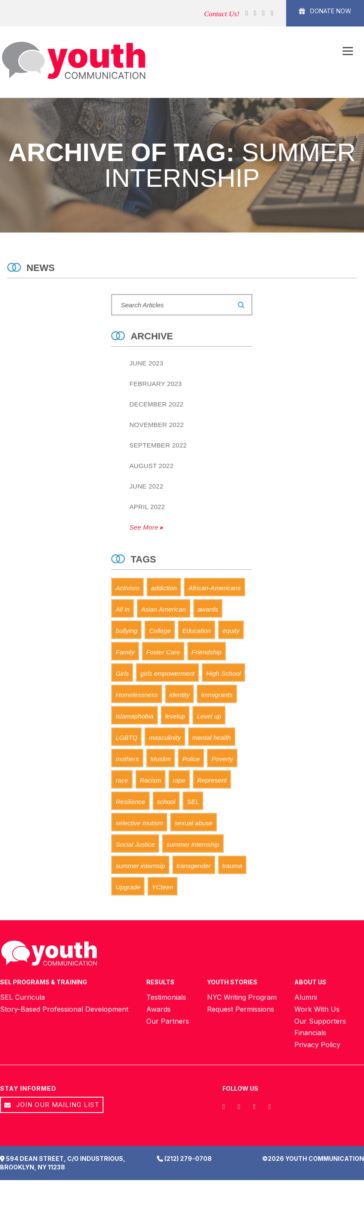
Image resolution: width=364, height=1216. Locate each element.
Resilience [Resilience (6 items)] (130, 801)
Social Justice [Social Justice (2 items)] (135, 844)
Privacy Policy (317, 1045)
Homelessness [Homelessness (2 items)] (136, 694)
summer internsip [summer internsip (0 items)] (140, 865)
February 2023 (155, 383)
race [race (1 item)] (121, 780)
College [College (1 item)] (160, 630)
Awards (158, 1009)
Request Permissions (240, 1009)
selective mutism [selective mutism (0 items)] (139, 823)
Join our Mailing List (51, 1105)
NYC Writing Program (242, 997)
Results (160, 982)
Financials (310, 1033)
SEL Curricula (22, 997)
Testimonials (166, 997)
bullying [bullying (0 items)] (126, 630)
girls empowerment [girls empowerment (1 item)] (167, 673)
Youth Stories (232, 982)
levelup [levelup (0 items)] (175, 716)
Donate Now (325, 11)
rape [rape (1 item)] (179, 780)
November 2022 (156, 424)
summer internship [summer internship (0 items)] (192, 844)
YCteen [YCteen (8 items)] (162, 887)
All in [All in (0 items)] (122, 609)
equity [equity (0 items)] (231, 630)
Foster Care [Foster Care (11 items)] (163, 652)
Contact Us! (222, 14)
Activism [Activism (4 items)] (127, 588)
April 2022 (147, 506)
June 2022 (146, 486)
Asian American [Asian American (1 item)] (163, 609)
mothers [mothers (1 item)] (127, 759)
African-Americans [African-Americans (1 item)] (214, 588)
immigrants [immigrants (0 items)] (216, 694)
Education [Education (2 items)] (196, 630)
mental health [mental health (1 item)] (211, 737)
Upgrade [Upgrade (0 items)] (127, 887)
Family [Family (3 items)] (124, 652)
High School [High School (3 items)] (223, 673)
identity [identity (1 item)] (179, 694)
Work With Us (317, 1009)
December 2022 (156, 404)
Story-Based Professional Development (64, 1009)
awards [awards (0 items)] (208, 609)
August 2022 (151, 465)
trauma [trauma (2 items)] (232, 865)
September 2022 (157, 445)
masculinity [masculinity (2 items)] (165, 737)
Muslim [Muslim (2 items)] (161, 759)
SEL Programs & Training (43, 982)
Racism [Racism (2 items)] (150, 780)
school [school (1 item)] (166, 801)
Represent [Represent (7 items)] (212, 780)
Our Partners (167, 1021)
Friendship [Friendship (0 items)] (207, 652)
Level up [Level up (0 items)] (209, 716)
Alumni (305, 997)
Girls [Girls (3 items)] (122, 673)
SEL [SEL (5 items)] (193, 801)
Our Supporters (320, 1021)
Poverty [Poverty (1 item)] (222, 759)
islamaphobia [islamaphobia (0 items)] (134, 716)
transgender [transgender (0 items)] (194, 865)
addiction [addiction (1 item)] (164, 588)
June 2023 (146, 363)
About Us (310, 982)
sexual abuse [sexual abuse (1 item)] (193, 823)
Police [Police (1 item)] (191, 759)
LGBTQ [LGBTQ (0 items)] (126, 737)
